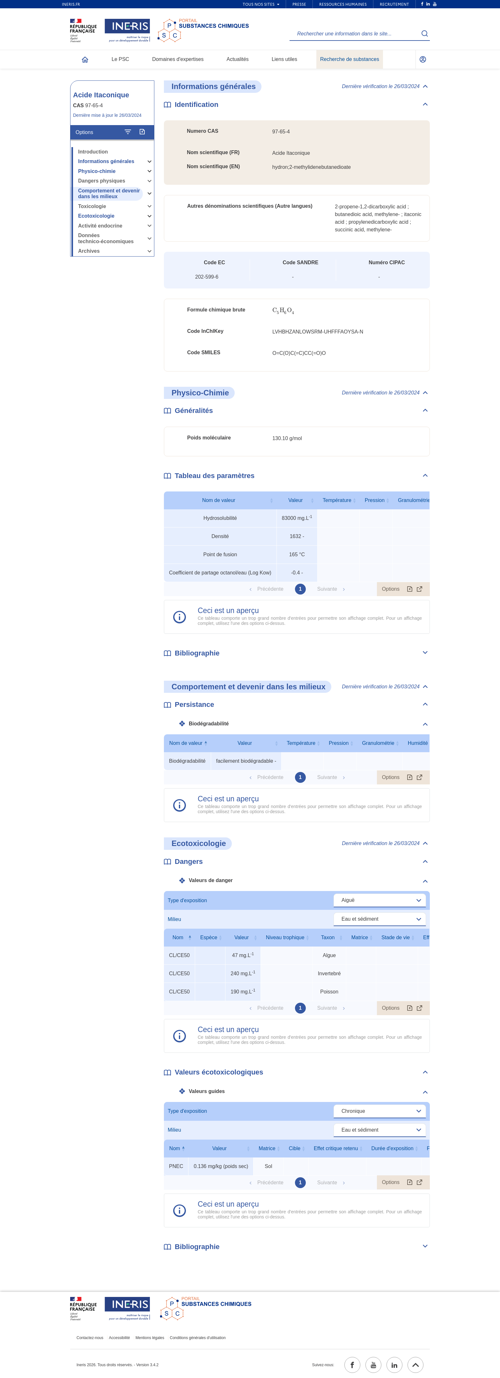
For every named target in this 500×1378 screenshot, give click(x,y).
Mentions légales (150, 1338)
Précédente (270, 589)
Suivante (327, 589)
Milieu (174, 919)
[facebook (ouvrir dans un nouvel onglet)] (352, 1365)
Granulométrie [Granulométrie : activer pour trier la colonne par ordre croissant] (414, 500)
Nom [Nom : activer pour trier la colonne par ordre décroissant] (178, 937)
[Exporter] (142, 132)
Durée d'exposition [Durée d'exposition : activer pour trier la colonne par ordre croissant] (392, 1148)
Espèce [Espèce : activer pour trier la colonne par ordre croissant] (208, 937)
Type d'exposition (187, 900)
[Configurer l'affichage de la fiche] (128, 132)
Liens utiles (284, 59)
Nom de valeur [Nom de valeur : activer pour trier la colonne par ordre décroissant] (185, 743)
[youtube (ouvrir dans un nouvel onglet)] (373, 1365)
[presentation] (283, 310)
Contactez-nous (90, 1338)
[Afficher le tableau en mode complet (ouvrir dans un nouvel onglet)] (420, 589)
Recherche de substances (349, 59)
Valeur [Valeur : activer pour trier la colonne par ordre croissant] (295, 500)
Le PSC (120, 59)
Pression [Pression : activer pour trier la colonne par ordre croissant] (375, 500)
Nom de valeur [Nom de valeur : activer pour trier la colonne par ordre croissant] (218, 500)
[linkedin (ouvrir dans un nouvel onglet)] (394, 1365)
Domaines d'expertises (177, 59)
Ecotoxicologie (96, 216)
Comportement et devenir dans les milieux (109, 193)
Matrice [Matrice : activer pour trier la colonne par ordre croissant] (359, 937)
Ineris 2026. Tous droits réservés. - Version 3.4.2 (117, 1365)
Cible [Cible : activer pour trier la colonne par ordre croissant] (294, 1148)
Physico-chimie (96, 171)
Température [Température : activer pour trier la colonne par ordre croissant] (337, 500)
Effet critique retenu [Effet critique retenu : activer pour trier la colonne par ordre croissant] (336, 1148)
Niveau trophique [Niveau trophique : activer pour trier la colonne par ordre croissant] (285, 937)
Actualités (238, 59)
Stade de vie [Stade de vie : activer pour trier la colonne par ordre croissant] (395, 937)
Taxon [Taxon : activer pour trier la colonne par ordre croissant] (328, 937)
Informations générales (106, 161)
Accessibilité (119, 1338)
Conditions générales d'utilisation (198, 1338)
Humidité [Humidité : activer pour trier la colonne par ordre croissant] (418, 743)
